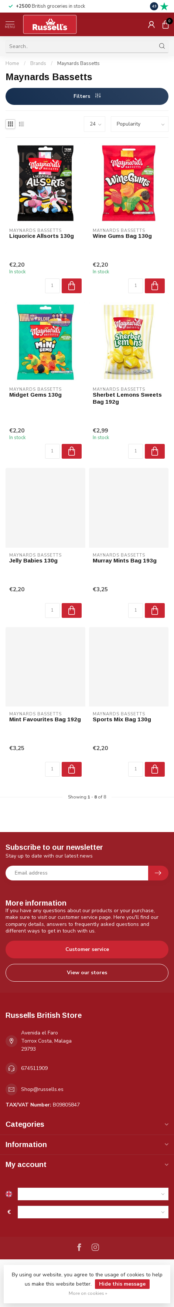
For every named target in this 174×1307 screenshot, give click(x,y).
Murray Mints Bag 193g (125, 560)
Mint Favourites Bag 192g (45, 719)
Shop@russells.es (42, 1089)
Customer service (87, 949)
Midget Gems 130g (35, 394)
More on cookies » (88, 1293)
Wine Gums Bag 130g (122, 236)
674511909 (34, 1068)
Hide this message (122, 1283)
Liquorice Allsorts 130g (41, 236)
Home (12, 63)
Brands (38, 63)
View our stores (87, 972)
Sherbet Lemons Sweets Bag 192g (127, 397)
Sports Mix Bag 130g (122, 719)
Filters (87, 96)
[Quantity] (52, 285)
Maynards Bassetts (78, 63)
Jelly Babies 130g (33, 560)
